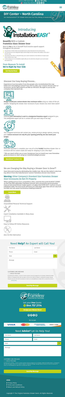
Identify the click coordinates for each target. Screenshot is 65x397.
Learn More (12, 192)
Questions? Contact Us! (14, 159)
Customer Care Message (16, 271)
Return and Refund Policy (15, 387)
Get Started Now (11, 71)
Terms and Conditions (14, 385)
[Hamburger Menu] (60, 7)
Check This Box (15, 273)
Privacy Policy (12, 383)
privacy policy (14, 280)
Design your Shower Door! (32, 310)
